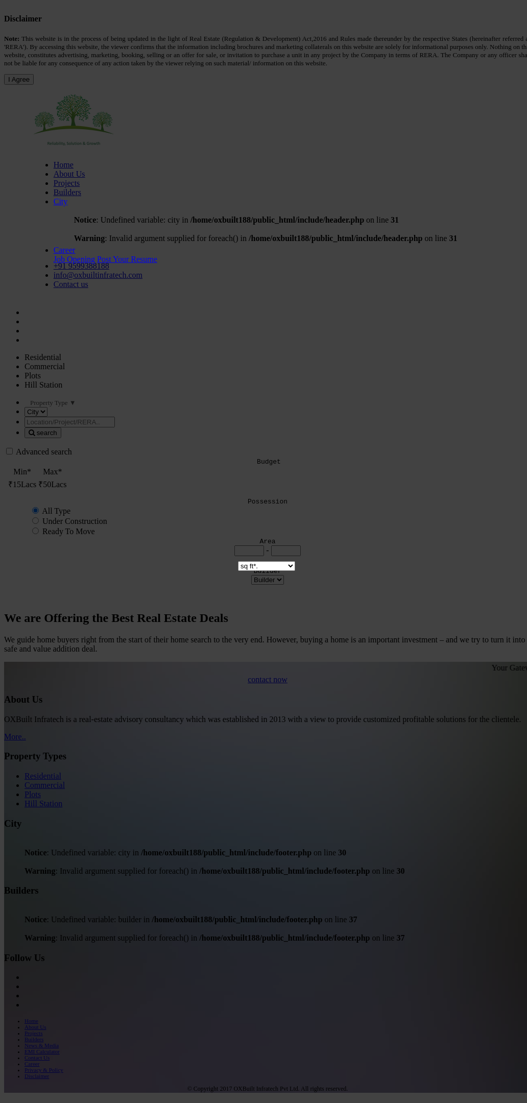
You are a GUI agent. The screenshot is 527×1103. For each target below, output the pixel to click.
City (61, 201)
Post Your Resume (127, 259)
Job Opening (74, 259)
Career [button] (65, 250)
